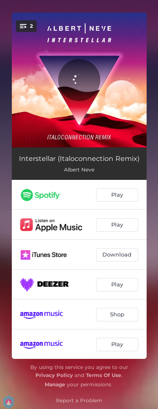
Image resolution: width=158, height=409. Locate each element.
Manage (55, 384)
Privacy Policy (54, 375)
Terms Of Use (103, 375)
